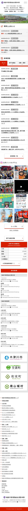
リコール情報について (7, 417)
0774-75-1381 (5, 290)
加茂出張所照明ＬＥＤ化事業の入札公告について (14, 453)
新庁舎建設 (4, 485)
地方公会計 (5, 469)
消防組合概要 (5, 400)
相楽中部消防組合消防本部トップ (10, 397)
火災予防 (4, 403)
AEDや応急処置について (8, 431)
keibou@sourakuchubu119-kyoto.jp (10, 297)
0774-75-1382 (5, 295)
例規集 (3, 487)
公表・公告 (5, 451)
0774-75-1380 (5, 285)
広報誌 (3, 475)
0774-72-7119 (5, 330)
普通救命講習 (5, 440)
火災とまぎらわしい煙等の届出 (9, 421)
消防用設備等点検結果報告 (8, 410)
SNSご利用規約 (14, 230)
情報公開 (4, 460)
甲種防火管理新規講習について (9, 443)
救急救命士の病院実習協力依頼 (9, 433)
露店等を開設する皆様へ (8, 408)
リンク (3, 489)
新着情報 (4, 484)
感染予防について (6, 435)
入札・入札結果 (6, 462)
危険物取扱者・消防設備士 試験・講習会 (12, 445)
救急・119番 (5, 424)
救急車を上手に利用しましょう (9, 426)
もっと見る (17, 226)
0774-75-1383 (5, 307)
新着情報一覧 (14, 156)
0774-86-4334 (5, 315)
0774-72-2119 (5, 281)
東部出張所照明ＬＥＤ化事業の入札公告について (14, 455)
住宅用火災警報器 (6, 405)
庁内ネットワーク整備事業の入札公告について (13, 457)
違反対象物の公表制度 (7, 471)
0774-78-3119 (5, 346)
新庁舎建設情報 (10, 238)
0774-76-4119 (5, 322)
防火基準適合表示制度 (7, 473)
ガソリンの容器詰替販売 (8, 412)
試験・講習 (5, 438)
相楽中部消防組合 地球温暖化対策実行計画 (12, 478)
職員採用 (4, 481)
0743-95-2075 (5, 338)
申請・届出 (5, 448)
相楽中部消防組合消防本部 (12, 2)
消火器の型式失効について (8, 414)
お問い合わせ (5, 490)
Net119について (6, 428)
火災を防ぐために (6, 419)
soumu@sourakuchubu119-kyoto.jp (10, 286)
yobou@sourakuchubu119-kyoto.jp (10, 292)
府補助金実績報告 (6, 464)
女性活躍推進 (5, 466)
